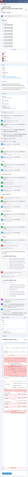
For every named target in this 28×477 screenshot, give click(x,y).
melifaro (5, 60)
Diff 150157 (17, 190)
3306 (4, 258)
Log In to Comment (7, 473)
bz (4, 54)
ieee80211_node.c (7, 332)
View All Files (14, 49)
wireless (5, 73)
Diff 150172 (17, 206)
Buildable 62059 (7, 107)
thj (4, 69)
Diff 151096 (17, 232)
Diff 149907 (17, 157)
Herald (4, 115)
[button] (27, 1)
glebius (5, 56)
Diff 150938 (17, 219)
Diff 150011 (17, 170)
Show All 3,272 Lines (15, 342)
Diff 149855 (17, 144)
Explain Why (14, 307)
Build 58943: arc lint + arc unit (9, 108)
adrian (9, 16)
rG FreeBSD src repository (7, 97)
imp (5, 58)
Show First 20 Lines (7, 342)
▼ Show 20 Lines (23, 342)
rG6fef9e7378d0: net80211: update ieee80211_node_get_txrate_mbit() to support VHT (12, 77)
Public (9, 12)
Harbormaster (6, 124)
